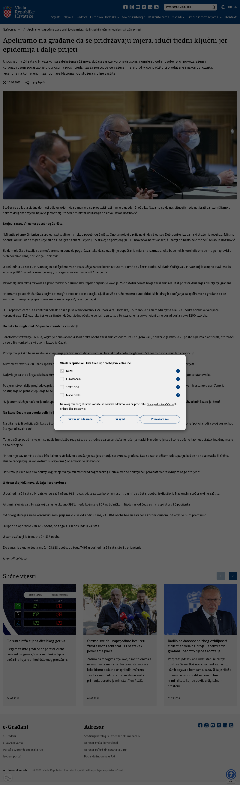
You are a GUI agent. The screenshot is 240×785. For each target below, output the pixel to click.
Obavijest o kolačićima (161, 404)
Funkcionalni (73, 379)
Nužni (69, 371)
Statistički (72, 387)
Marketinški (73, 395)
